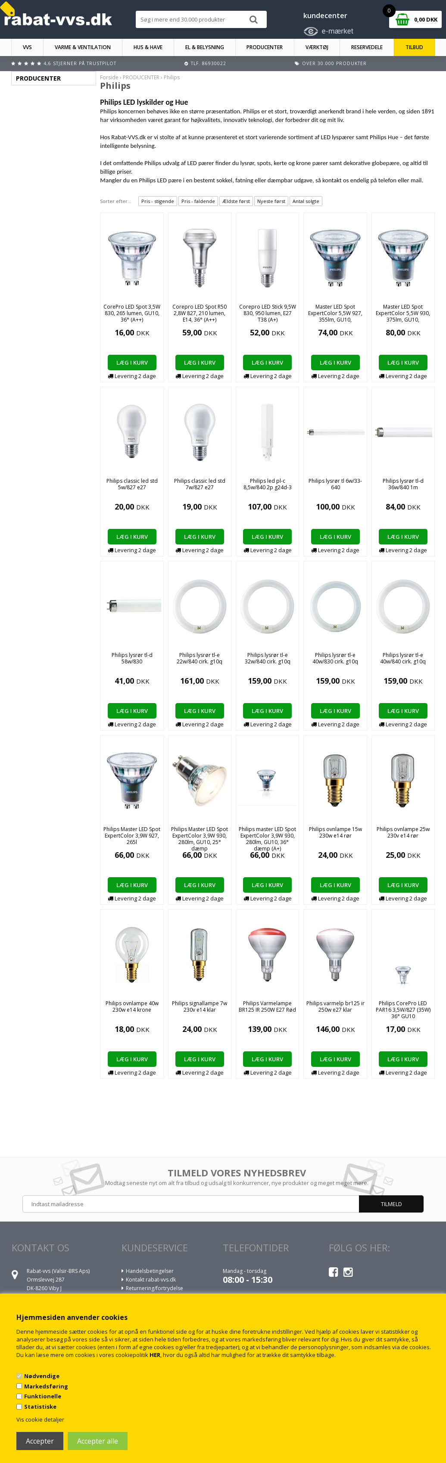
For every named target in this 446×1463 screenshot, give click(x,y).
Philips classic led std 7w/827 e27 (199, 484)
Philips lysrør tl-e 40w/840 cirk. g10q (403, 658)
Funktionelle (42, 1396)
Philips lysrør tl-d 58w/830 (132, 658)
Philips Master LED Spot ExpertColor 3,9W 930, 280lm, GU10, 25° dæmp (199, 838)
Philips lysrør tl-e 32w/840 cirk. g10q (267, 658)
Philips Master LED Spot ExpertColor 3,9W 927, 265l (131, 835)
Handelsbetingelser (150, 1271)
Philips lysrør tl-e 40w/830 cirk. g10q (335, 658)
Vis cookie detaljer (40, 1419)
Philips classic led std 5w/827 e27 (132, 484)
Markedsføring (46, 1386)
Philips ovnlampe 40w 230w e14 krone (132, 1006)
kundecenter (325, 15)
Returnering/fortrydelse (154, 1288)
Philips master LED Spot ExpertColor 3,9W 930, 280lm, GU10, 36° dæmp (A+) (267, 838)
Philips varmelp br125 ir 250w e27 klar (335, 1006)
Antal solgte (306, 201)
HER (155, 1355)
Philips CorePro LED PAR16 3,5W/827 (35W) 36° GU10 (403, 1010)
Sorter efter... (115, 201)
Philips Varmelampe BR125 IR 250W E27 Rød (267, 1006)
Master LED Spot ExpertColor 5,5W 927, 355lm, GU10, (335, 313)
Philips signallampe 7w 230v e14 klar (199, 1006)
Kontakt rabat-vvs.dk (151, 1279)
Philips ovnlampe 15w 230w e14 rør (335, 832)
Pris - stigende (157, 201)
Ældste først (236, 201)
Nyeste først (271, 201)
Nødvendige (41, 1376)
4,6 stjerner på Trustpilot (80, 63)
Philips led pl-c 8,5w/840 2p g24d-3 (267, 484)
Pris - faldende (198, 201)
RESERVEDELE (367, 47)
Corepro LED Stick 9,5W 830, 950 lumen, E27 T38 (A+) (267, 313)
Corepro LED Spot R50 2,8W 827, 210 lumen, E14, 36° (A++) (199, 313)
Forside (109, 77)
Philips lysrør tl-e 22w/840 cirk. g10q (199, 658)
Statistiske (40, 1406)
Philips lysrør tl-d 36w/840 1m (403, 484)
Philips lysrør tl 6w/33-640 (335, 484)
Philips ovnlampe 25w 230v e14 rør (403, 832)
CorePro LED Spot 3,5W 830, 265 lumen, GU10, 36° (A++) (131, 313)
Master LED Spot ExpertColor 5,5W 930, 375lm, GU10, (403, 313)
